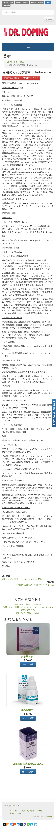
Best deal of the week (54, 413)
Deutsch (18, 2)
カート (40, 810)
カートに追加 (28, 664)
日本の (48, 2)
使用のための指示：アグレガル (28, 604)
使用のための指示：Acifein (28, 613)
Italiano (40, 2)
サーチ (49, 19)
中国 (11, 2)
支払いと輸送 (28, 810)
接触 (12, 813)
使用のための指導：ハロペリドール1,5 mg (35, 585)
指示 (17, 810)
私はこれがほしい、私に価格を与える (21, 78)
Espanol (25, 2)
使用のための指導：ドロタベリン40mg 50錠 (22, 579)
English (5, 2)
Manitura (48, 816)
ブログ (20, 813)
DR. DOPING (14, 806)
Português (6, 5)
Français (33, 2)
